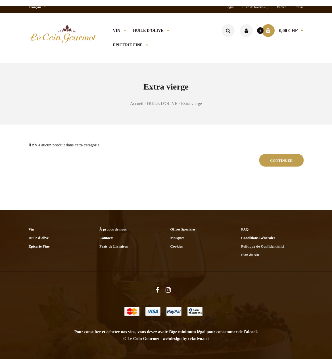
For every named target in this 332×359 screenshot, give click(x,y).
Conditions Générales (258, 238)
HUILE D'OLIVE (162, 103)
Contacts (106, 238)
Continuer (281, 160)
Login (229, 7)
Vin (31, 229)
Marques (177, 238)
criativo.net (198, 338)
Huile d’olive (39, 238)
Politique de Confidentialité (262, 246)
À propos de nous (113, 229)
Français (35, 7)
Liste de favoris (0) (255, 7)
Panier (281, 7)
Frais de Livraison (113, 246)
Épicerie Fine (39, 246)
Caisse (299, 7)
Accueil (136, 103)
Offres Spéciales (183, 229)
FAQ (245, 229)
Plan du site (250, 255)
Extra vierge (191, 103)
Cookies (176, 246)
